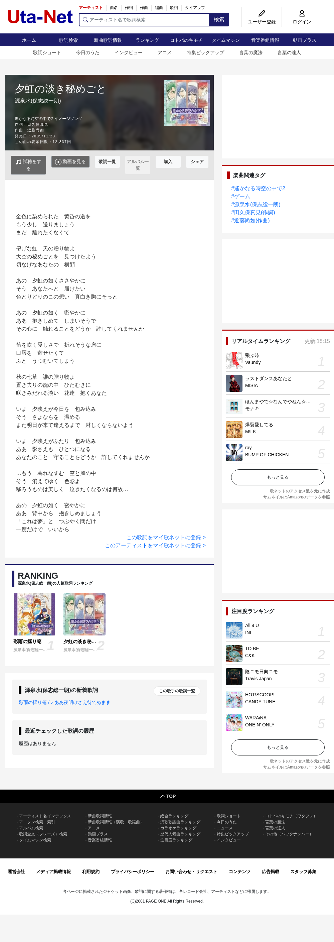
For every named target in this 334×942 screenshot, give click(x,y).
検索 (219, 19)
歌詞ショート (47, 52)
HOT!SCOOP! (260, 694)
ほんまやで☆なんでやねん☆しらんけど (287, 401)
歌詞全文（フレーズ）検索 (43, 834)
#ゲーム (240, 196)
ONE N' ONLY (260, 724)
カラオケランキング (178, 828)
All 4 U (252, 625)
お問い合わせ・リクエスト (191, 871)
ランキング (147, 40)
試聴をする (28, 165)
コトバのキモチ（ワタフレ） (291, 816)
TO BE (252, 648)
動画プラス (304, 40)
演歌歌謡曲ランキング (180, 822)
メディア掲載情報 (53, 871)
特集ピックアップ (205, 52)
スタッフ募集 (303, 871)
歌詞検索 (68, 40)
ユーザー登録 (262, 21)
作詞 (129, 7)
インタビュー (129, 52)
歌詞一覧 (107, 161)
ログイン (302, 21)
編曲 (159, 7)
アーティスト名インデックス (45, 816)
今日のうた (88, 52)
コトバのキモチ (186, 40)
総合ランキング (174, 816)
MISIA (251, 385)
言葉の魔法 (251, 52)
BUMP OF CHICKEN (267, 454)
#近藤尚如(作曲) (250, 220)
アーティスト (91, 7)
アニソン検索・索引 (37, 822)
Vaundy (253, 362)
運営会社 (16, 871)
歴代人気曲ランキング (180, 834)
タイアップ (195, 7)
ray (248, 447)
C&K (250, 655)
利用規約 (91, 871)
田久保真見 (37, 124)
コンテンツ (240, 871)
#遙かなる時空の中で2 (258, 188)
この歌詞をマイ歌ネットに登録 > (166, 537)
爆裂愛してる (259, 424)
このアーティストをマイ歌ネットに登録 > (155, 545)
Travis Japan (258, 678)
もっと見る (278, 477)
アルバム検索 (31, 828)
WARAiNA (256, 717)
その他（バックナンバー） (289, 834)
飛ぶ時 (252, 355)
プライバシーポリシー (132, 871)
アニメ (165, 52)
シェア (197, 161)
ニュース (225, 828)
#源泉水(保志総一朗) (256, 204)
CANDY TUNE (260, 701)
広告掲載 (270, 871)
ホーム (29, 40)
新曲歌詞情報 (108, 40)
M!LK (250, 431)
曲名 (114, 7)
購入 (168, 161)
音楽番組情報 (265, 40)
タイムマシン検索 (35, 840)
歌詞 (174, 7)
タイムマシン (226, 40)
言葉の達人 (289, 52)
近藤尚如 (35, 130)
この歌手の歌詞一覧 (177, 691)
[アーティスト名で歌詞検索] (144, 19)
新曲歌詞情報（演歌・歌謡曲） (116, 822)
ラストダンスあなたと (268, 378)
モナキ (252, 408)
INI (248, 632)
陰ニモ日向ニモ (261, 671)
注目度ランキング (176, 840)
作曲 (144, 7)
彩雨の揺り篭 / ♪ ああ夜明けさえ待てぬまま (65, 702)
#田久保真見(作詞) (253, 212)
